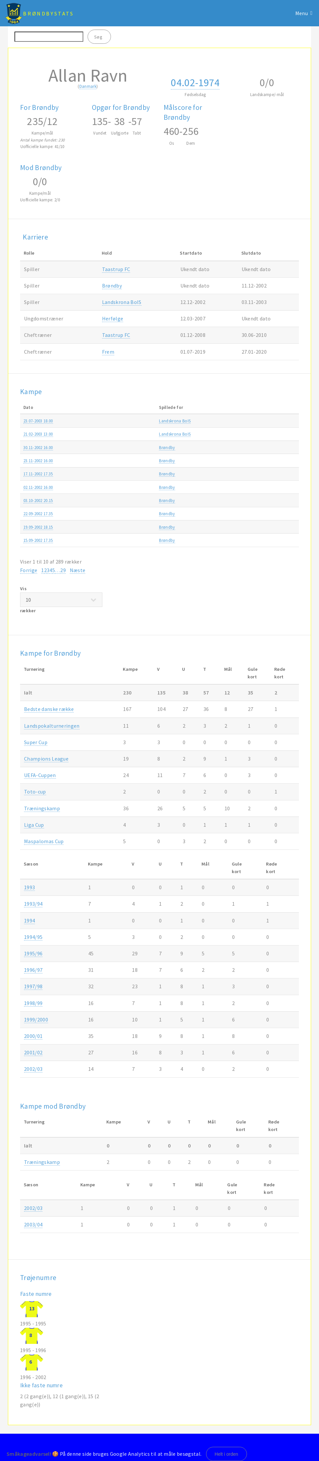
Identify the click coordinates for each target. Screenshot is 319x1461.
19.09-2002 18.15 (38, 527)
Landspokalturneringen (52, 725)
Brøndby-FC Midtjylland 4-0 (152, 513)
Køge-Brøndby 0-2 (143, 447)
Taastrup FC (116, 269)
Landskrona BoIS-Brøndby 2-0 (154, 434)
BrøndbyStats (48, 13)
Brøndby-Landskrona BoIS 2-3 (154, 420)
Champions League (46, 758)
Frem (108, 351)
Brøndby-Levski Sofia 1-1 (150, 500)
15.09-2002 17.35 (38, 540)
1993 (29, 887)
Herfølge (112, 318)
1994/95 (33, 937)
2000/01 (33, 1036)
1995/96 (33, 953)
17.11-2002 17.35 (38, 473)
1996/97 (33, 970)
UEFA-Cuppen (242, 500)
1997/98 (33, 986)
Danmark (87, 86)
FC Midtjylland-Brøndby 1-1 (152, 473)
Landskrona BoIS (122, 302)
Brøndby (112, 285)
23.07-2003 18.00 (38, 420)
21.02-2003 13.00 (38, 434)
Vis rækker (61, 600)
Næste (78, 570)
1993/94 (33, 903)
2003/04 (284, 420)
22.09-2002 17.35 (38, 513)
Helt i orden (226, 1454)
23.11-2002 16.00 (38, 460)
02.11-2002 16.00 (38, 487)
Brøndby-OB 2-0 (141, 540)
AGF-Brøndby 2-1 (142, 487)
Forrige (28, 570)
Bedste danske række (49, 709)
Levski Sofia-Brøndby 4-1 (150, 527)
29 (63, 570)
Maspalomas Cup (44, 841)
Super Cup (35, 742)
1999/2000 (36, 1019)
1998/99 (33, 1003)
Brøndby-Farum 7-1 (145, 460)
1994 (29, 920)
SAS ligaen (239, 447)
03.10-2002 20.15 (38, 500)
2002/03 (284, 434)
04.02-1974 (195, 82)
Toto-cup (35, 791)
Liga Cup (34, 824)
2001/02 (33, 1052)
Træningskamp (243, 420)
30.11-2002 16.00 (38, 447)
